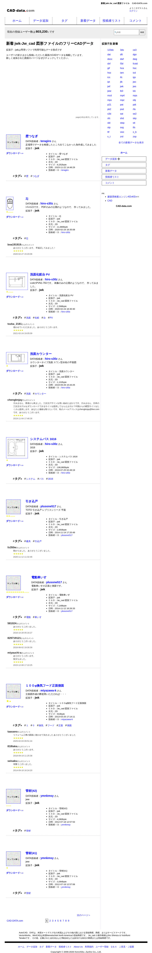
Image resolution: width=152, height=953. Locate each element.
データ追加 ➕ (112, 159)
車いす (38, 617)
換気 (41, 725)
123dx (110, 50)
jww (109, 91)
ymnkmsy (66, 824)
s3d (109, 114)
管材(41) (31, 853)
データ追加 (40, 20)
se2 (135, 114)
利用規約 (89, 946)
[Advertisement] (53, 83)
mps (135, 95)
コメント (135, 20)
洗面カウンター (41, 353)
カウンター (40, 393)
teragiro (65, 170)
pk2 (109, 109)
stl (134, 123)
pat (121, 104)
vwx (122, 132)
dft (121, 54)
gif (108, 68)
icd (134, 73)
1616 (50, 479)
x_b (135, 132)
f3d (121, 63)
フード (51, 725)
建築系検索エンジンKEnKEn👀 (123, 196)
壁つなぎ (32, 136)
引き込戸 (32, 501)
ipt (108, 82)
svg (122, 127)
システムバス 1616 (43, 439)
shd (122, 118)
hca (122, 68)
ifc (121, 77)
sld (108, 123)
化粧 (37, 318)
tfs (134, 127)
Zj (27, 198)
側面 (69, 725)
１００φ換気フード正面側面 (45, 685)
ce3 (135, 50)
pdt (134, 104)
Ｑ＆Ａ (114, 946)
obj (134, 100)
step (122, 123)
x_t (108, 136)
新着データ (88, 20)
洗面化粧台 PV (40, 274)
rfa (134, 109)
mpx (109, 100)
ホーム (17, 20)
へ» (14, 153)
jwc (134, 82)
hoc (135, 68)
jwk (121, 86)
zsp (134, 136)
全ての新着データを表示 (131, 142)
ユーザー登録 (102, 946)
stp (108, 127)
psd (122, 109)
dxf (108, 63)
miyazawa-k (67, 719)
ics (108, 77)
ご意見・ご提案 (126, 946)
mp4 (122, 95)
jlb (121, 82)
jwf (108, 86)
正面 (60, 725)
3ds (122, 50)
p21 (109, 104)
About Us (78, 946)
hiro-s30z (65, 232)
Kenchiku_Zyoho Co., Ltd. (88, 952)
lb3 (121, 91)
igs (134, 77)
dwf (122, 59)
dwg (135, 59)
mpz (122, 100)
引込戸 (38, 541)
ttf (108, 132)
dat (109, 54)
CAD (109, 200)
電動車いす (39, 577)
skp (134, 118)
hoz (109, 73)
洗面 (28, 318)
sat (121, 114)
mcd (109, 95)
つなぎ (35, 176)
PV (51, 318)
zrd (121, 136)
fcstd (135, 63)
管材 (28, 830)
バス (41, 479)
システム (30, 479)
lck (134, 91)
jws (134, 86)
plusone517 (67, 535)
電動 (28, 617)
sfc (108, 118)
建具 (28, 541)
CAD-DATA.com (139, 3)
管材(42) (31, 790)
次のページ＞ (84, 915)
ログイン (133, 11)
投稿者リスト (112, 20)
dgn (135, 54)
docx (109, 59)
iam (122, 73)
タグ (64, 20)
